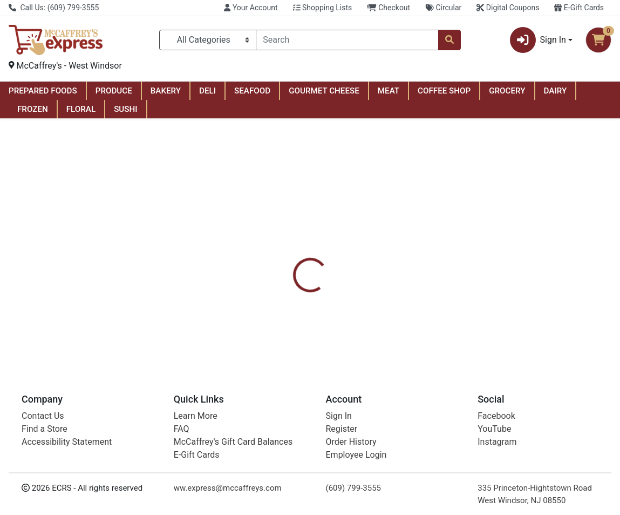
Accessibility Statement (67, 442)
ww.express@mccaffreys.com (228, 488)
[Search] (347, 40)
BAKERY (166, 91)
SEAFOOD (252, 91)
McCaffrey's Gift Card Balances (233, 442)
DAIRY (555, 91)
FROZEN (32, 109)
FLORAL (81, 109)
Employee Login (356, 455)
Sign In (339, 416)
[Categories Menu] (207, 40)
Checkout (388, 7)
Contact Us (43, 416)
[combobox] (347, 40)
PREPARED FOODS (43, 91)
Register (342, 429)
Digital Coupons (507, 7)
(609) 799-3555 (353, 488)
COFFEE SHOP (444, 91)
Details (287, 257)
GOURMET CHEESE (324, 91)
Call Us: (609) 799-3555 (54, 7)
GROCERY (507, 91)
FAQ (181, 429)
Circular (443, 7)
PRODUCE (114, 91)
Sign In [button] (538, 40)
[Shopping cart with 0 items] (598, 40)
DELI (207, 91)
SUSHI (125, 109)
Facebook (496, 416)
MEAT (388, 91)
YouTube (494, 429)
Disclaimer (335, 257)
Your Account (250, 7)
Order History (351, 442)
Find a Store (44, 429)
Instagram (497, 442)
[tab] (288, 257)
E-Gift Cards (579, 7)
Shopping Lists (322, 7)
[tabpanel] (439, 308)
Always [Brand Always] (380, 309)
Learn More (195, 416)
